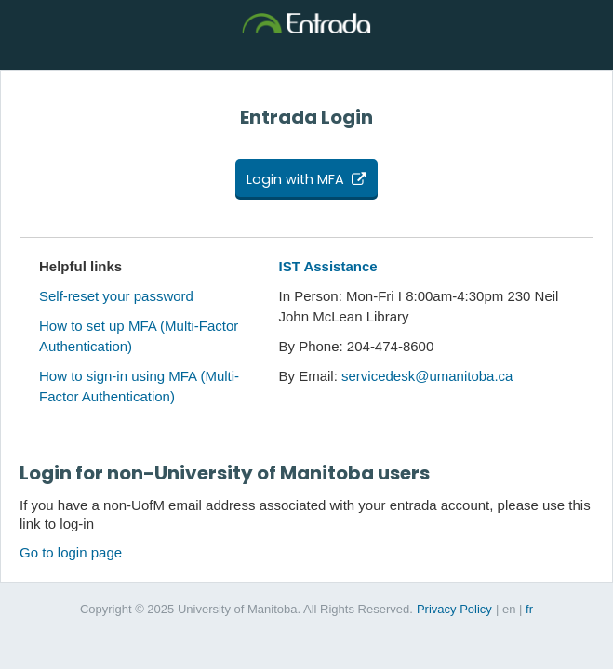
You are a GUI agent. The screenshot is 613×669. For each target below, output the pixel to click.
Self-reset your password (116, 296)
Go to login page (71, 552)
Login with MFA (295, 179)
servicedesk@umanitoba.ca (427, 376)
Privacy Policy (454, 609)
